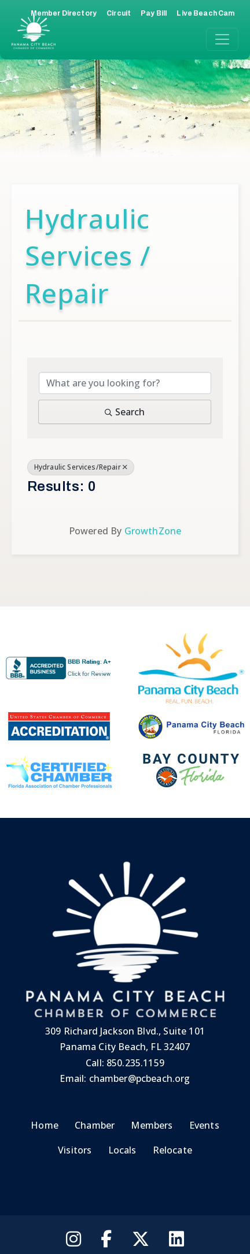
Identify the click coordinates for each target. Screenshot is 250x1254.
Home (44, 1125)
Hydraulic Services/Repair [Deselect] (80, 467)
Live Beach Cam (205, 13)
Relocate (172, 1150)
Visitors (74, 1150)
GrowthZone (153, 530)
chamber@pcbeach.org (139, 1078)
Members (151, 1125)
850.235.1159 (135, 1062)
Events (204, 1125)
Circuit (118, 13)
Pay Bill (154, 13)
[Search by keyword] (125, 383)
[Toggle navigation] (222, 39)
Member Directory (64, 13)
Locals (122, 1150)
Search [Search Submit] (125, 411)
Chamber (95, 1125)
